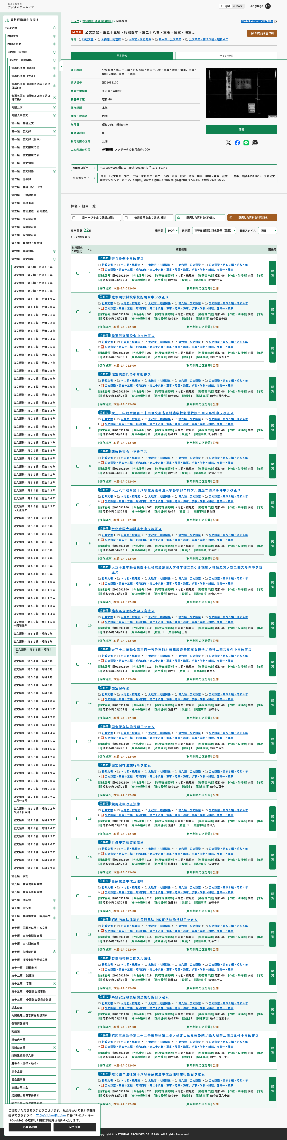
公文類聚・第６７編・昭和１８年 (34, 765)
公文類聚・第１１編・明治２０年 (34, 307)
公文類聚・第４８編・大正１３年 (34, 606)
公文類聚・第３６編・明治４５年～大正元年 (34, 508)
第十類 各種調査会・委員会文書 (31, 918)
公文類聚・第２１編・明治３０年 (34, 387)
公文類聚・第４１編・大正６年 (33, 550)
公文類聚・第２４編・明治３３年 (34, 410)
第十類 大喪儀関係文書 (26, 936)
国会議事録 (18, 1079)
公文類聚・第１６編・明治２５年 (34, 347)
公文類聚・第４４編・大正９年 (33, 574)
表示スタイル (247, 230)
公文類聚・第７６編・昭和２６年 (34, 844)
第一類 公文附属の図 (25, 147)
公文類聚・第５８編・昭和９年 (33, 693)
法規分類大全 (19, 1087)
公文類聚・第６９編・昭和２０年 (34, 781)
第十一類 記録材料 (24, 968)
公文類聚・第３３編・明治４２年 (34, 482)
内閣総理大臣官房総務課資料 (29, 1015)
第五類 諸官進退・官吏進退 (29, 211)
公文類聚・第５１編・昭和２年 (33, 633)
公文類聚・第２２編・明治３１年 (34, 395)
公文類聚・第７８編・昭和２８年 (34, 860)
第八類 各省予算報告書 (26, 892)
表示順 (186, 230)
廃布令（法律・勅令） (25, 1063)
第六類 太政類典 (22, 251)
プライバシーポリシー (51, 1115)
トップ (75, 21)
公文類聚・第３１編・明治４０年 (34, 466)
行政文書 (88, 39)
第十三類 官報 (21, 983)
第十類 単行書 (21, 908)
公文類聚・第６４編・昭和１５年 (34, 741)
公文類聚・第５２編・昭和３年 (33, 641)
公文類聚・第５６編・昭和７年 (33, 677)
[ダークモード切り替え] (232, 6)
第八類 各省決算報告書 (26, 884)
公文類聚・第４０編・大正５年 (33, 542)
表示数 (159, 230)
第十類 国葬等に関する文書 (29, 928)
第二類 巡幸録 (21, 179)
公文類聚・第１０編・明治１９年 (34, 299)
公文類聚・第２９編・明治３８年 (34, 450)
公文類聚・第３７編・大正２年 (33, 518)
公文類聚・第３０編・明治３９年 (34, 458)
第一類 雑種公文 (22, 123)
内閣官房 (13, 36)
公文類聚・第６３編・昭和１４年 (34, 733)
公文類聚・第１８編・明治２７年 (34, 363)
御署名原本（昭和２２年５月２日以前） (31, 85)
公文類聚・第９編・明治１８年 (33, 291)
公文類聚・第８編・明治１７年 (33, 283)
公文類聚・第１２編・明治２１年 (34, 315)
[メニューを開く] (282, 6)
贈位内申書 (18, 1039)
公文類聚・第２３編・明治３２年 (34, 403)
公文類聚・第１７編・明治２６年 (34, 355)
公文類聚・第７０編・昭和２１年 (34, 789)
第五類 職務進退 (22, 203)
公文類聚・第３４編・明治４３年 (34, 490)
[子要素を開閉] (54, 27)
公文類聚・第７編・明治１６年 (33, 275)
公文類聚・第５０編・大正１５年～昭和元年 (34, 623)
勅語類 (15, 1031)
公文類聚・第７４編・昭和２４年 (34, 828)
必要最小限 (30, 1127)
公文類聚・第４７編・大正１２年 (34, 598)
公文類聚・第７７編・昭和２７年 (34, 852)
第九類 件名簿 (21, 900)
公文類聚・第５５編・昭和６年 (33, 669)
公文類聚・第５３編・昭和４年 (208, 39)
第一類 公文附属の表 (25, 155)
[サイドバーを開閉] (61, 66)
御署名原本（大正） (24, 76)
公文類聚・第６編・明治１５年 (33, 267)
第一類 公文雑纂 (22, 171)
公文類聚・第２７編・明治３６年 (34, 434)
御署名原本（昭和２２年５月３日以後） (31, 97)
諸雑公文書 (18, 1047)
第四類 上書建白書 (24, 195)
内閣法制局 (14, 44)
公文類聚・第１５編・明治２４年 (34, 339)
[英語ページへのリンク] (260, 6)
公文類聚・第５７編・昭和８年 (33, 685)
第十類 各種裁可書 (24, 952)
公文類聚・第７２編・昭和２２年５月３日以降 (34, 810)
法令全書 (17, 1071)
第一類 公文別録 (22, 163)
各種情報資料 (19, 1023)
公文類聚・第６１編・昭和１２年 (34, 717)
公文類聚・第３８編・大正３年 (33, 526)
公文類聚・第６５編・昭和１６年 (34, 749)
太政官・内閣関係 (140, 39)
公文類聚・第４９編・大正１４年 (34, 614)
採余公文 (17, 1007)
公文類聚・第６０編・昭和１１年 (34, 709)
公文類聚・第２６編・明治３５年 (34, 427)
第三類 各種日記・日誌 (26, 187)
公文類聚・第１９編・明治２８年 (34, 371)
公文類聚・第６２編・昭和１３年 (34, 725)
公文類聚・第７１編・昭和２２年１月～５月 (34, 799)
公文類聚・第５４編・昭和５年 (33, 661)
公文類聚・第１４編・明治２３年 (34, 331)
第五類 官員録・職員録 (26, 243)
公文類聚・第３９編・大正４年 (33, 534)
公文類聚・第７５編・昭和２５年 (34, 836)
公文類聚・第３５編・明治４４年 (34, 498)
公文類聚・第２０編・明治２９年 (34, 378)
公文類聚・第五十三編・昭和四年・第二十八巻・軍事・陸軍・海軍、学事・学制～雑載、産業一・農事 (169, 270)
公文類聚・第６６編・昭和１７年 (34, 757)
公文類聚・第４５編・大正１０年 (34, 582)
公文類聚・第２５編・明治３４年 (34, 418)
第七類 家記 (19, 876)
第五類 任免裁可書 (24, 219)
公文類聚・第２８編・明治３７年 (34, 442)
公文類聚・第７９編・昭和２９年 (34, 868)
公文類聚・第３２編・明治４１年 (34, 474)
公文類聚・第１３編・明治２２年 (34, 323)
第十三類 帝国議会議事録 (28, 991)
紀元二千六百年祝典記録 (26, 1103)
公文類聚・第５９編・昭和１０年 (34, 701)
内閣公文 (17, 107)
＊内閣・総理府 (111, 39)
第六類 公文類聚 (170, 39)
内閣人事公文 (19, 115)
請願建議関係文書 (22, 1055)
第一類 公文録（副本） (26, 139)
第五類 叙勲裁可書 (24, 227)
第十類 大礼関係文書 (25, 943)
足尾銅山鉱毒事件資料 (25, 1095)
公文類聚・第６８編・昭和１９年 (34, 773)
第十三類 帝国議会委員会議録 (31, 999)
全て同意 (74, 1127)
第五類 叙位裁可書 (24, 235)
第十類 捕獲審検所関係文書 (29, 960)
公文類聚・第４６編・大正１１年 (34, 590)
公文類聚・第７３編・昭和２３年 (34, 820)
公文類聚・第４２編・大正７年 (33, 558)
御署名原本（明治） (24, 68)
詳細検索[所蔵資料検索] (98, 21)
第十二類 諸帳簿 (23, 975)
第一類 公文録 (21, 131)
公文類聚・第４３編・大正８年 (33, 566)
